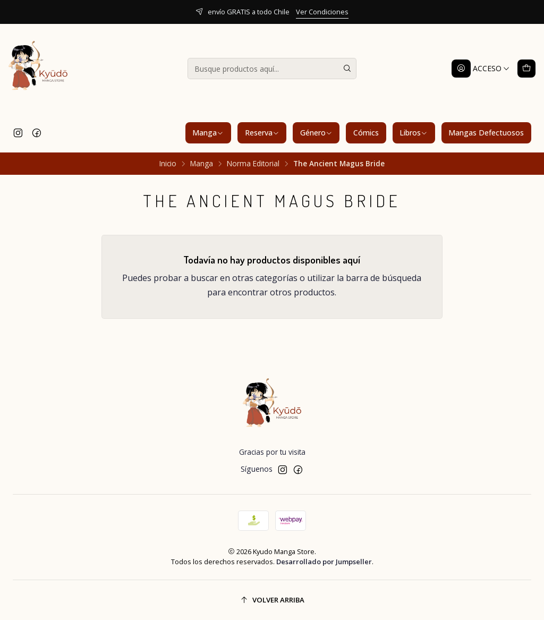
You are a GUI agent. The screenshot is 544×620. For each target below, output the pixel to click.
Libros (414, 133)
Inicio (167, 163)
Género (316, 133)
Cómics (366, 133)
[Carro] (526, 68)
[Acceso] (480, 68)
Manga (208, 133)
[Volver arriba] (272, 600)
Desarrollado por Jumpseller (324, 561)
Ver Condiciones (322, 11)
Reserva (262, 133)
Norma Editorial (253, 163)
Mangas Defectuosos (486, 133)
